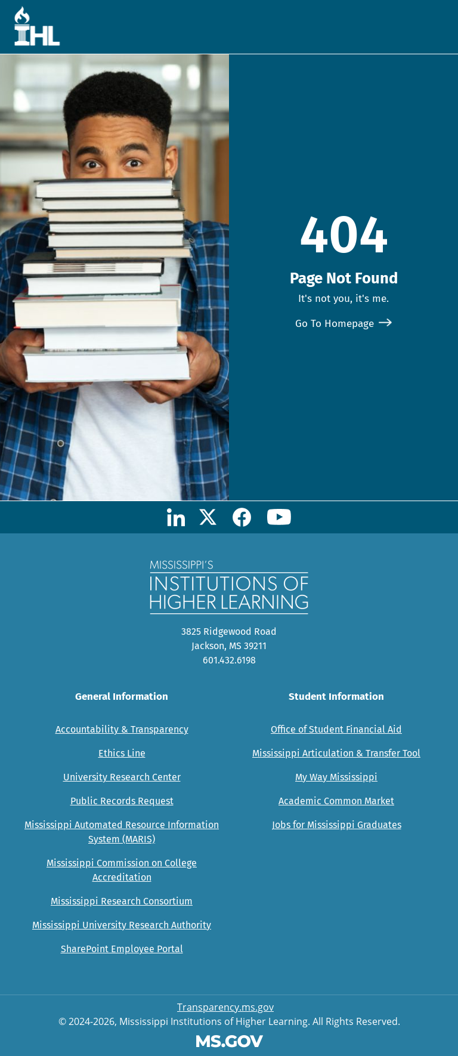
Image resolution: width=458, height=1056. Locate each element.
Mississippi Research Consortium (122, 901)
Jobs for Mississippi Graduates (336, 824)
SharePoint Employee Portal (122, 949)
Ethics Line (122, 753)
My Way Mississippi (336, 777)
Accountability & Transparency (121, 729)
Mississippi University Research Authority (121, 925)
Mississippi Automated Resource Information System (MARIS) (121, 832)
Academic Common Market (336, 801)
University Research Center (122, 777)
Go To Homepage (334, 323)
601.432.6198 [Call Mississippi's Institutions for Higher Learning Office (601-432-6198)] (229, 660)
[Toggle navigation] (430, 27)
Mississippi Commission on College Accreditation (122, 870)
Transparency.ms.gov (225, 1007)
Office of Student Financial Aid (336, 729)
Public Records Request (122, 801)
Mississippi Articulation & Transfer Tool (336, 753)
